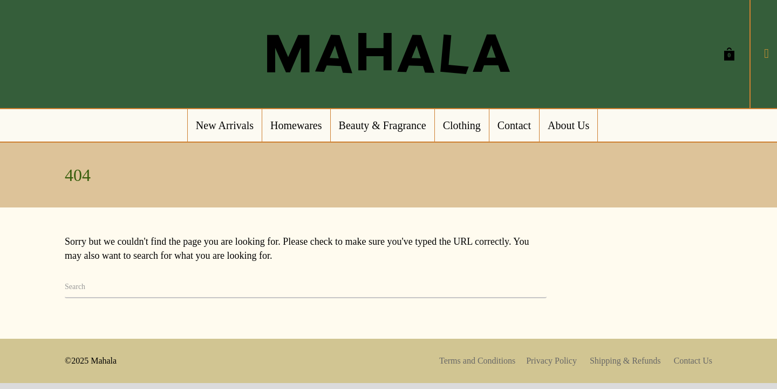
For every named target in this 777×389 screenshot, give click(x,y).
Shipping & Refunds (625, 360)
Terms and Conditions (477, 360)
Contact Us (692, 360)
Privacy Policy (551, 360)
